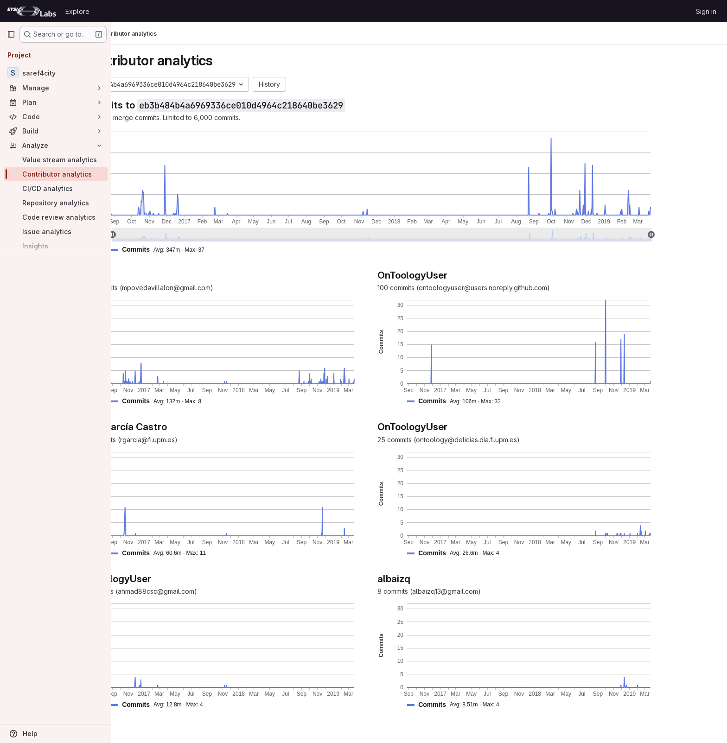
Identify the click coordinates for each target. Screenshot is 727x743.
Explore (77, 11)
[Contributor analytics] (56, 174)
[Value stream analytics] (56, 159)
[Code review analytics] (56, 217)
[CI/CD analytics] (56, 188)
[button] (210, 249)
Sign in (706, 11)
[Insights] (56, 246)
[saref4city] (56, 72)
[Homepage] (31, 11)
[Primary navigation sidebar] (11, 34)
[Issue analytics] (56, 231)
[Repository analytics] (56, 203)
